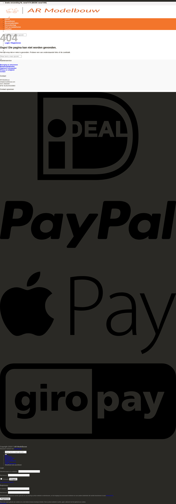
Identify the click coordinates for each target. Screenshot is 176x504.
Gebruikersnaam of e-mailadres (9, 471)
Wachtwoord (4, 475)
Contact (8, 29)
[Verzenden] (1, 59)
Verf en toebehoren (13, 27)
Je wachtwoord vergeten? (7, 482)
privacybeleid (109, 495)
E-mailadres (3, 488)
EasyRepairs (18, 448)
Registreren (5, 499)
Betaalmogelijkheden (7, 66)
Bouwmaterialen (11, 23)
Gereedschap (10, 25)
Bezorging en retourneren (9, 65)
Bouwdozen (10, 21)
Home (7, 19)
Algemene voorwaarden (8, 68)
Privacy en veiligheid (7, 70)
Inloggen (13, 479)
